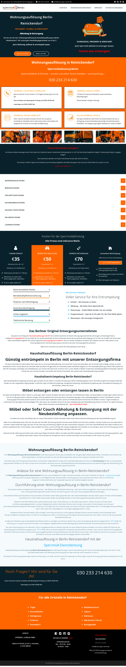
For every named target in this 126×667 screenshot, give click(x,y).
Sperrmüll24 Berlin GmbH (78, 405)
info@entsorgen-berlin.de (101, 648)
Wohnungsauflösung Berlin (81, 8)
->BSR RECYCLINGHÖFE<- (63, 167)
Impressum (98, 8)
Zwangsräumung (112, 476)
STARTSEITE (63, 8)
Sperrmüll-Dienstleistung (63, 546)
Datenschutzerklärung (114, 8)
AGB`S (71, 639)
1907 (112, 522)
